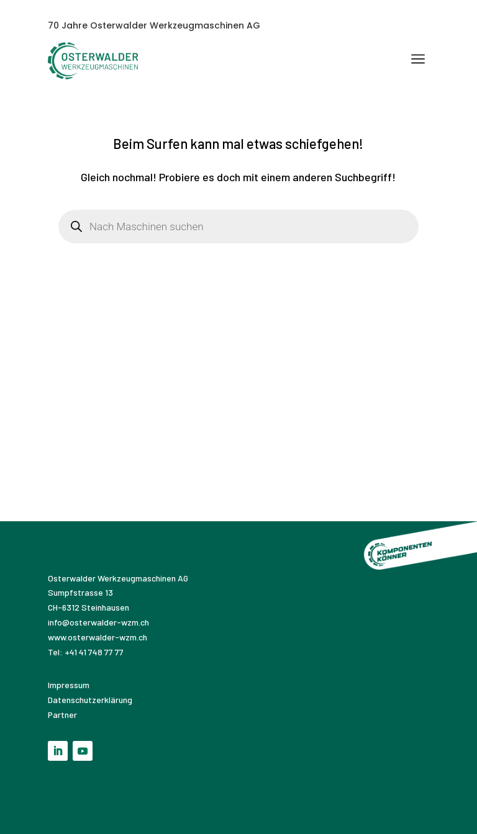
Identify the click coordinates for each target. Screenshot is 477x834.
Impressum (69, 684)
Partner (62, 714)
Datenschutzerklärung (90, 699)
